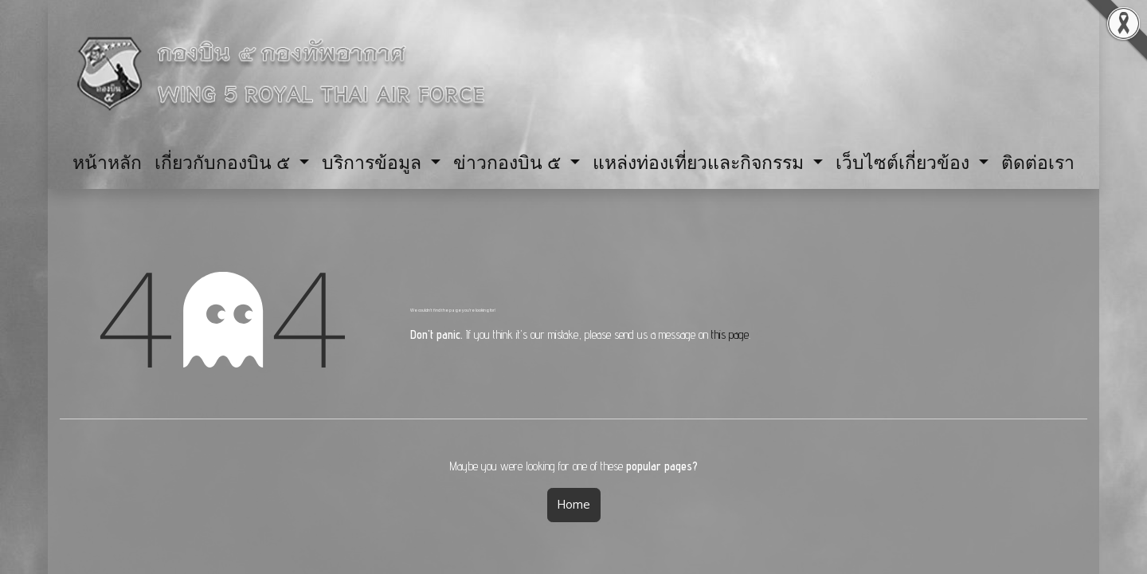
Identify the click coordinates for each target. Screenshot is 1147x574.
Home (574, 504)
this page (730, 334)
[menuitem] (107, 162)
